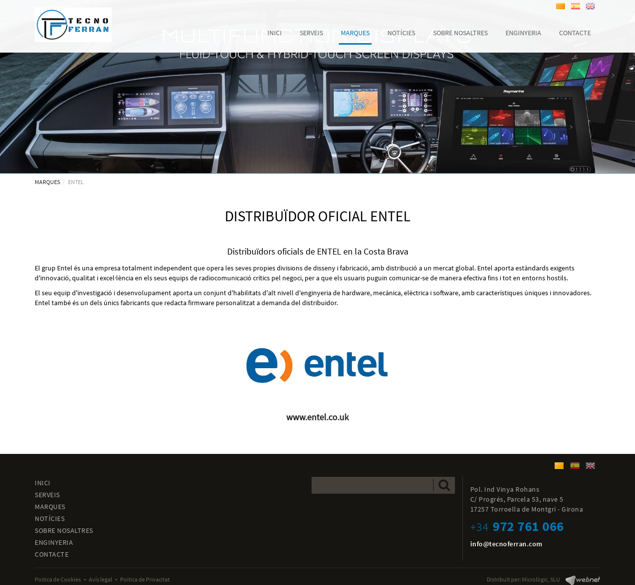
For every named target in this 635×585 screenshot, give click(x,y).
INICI (43, 482)
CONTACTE (51, 554)
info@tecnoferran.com (506, 543)
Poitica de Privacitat (145, 579)
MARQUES (47, 182)
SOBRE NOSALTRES (64, 530)
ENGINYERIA (54, 542)
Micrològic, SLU (541, 579)
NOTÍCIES (49, 518)
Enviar (444, 485)
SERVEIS (47, 494)
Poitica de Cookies (58, 579)
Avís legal (100, 579)
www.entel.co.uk (317, 417)
